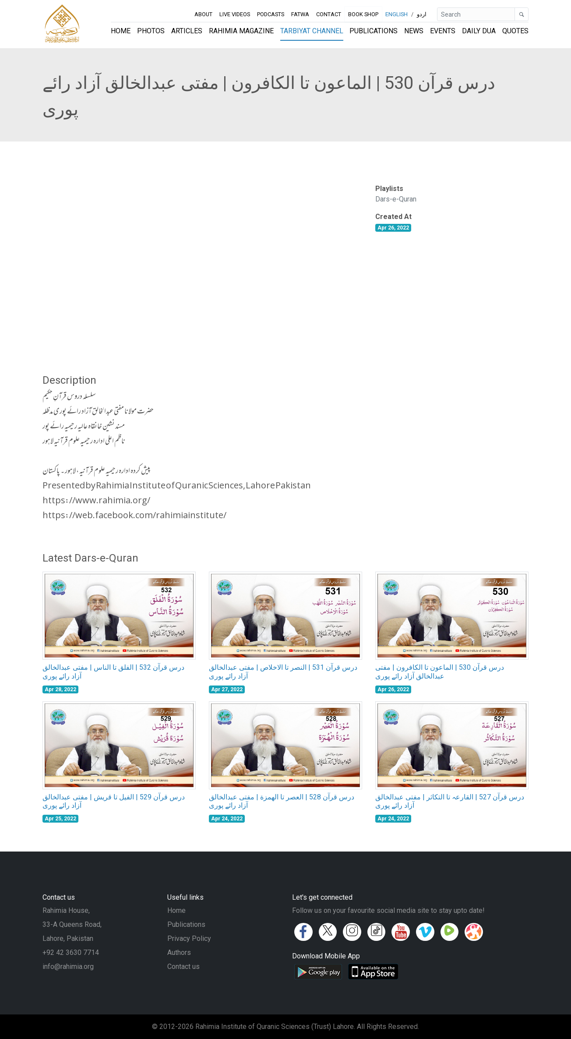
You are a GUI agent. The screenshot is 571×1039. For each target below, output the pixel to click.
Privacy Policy (189, 938)
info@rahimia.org (68, 966)
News (413, 31)
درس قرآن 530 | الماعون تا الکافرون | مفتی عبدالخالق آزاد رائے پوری (439, 671)
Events (442, 31)
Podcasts (270, 14)
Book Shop (363, 14)
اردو (421, 14)
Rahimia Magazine (241, 31)
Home (120, 31)
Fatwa (300, 14)
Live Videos (234, 14)
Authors (179, 952)
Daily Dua (479, 31)
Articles (186, 31)
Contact (328, 14)
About (203, 14)
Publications (373, 31)
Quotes (515, 31)
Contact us (183, 966)
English (396, 14)
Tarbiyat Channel (311, 31)
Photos (151, 31)
